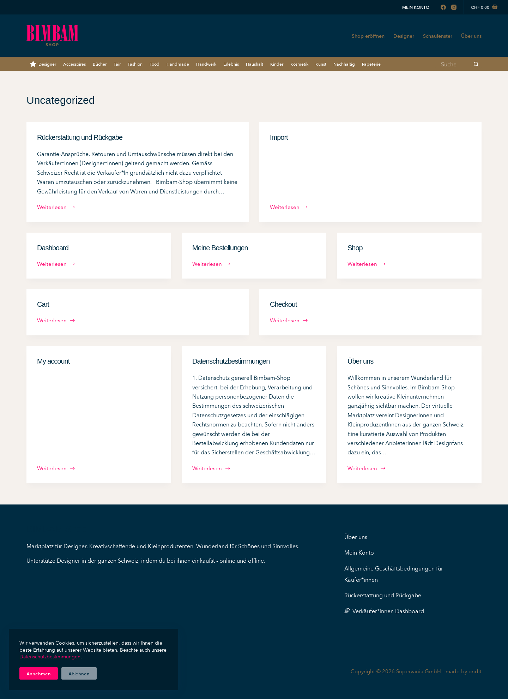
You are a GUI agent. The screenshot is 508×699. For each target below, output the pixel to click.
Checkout (283, 304)
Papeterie (371, 64)
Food (154, 64)
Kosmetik (299, 64)
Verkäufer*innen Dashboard (384, 611)
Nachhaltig (344, 64)
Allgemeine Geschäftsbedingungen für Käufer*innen (393, 573)
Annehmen (38, 673)
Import (279, 137)
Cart (43, 304)
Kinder (276, 64)
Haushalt (254, 64)
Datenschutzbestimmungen (49, 656)
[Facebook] (443, 7)
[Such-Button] (476, 64)
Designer (403, 35)
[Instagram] (453, 7)
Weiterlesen (56, 207)
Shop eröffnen (368, 35)
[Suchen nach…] (453, 64)
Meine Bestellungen (220, 248)
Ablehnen (79, 673)
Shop (355, 248)
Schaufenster (437, 35)
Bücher (100, 64)
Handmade (178, 64)
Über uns (471, 35)
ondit (475, 671)
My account (53, 361)
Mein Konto (415, 7)
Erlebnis (231, 64)
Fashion (135, 64)
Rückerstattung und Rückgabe (79, 137)
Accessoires (74, 64)
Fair (117, 64)
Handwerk (206, 64)
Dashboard (52, 248)
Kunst (320, 64)
